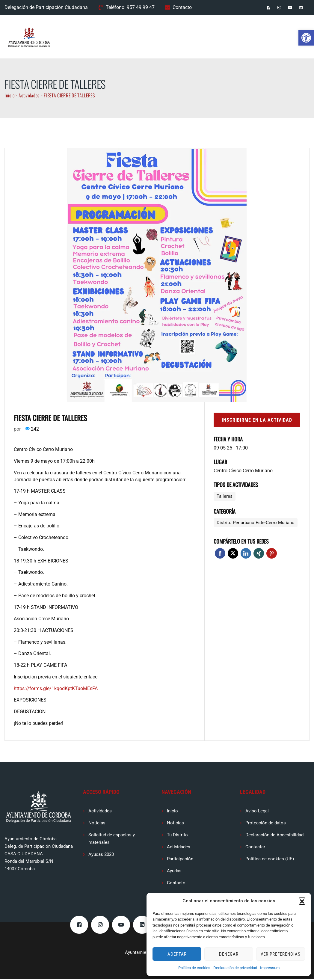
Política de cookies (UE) (269, 859)
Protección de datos (265, 823)
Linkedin (246, 553)
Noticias (96, 823)
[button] (306, 38)
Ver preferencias (281, 954)
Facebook (220, 553)
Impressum (270, 968)
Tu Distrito (177, 835)
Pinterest (271, 553)
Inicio (172, 811)
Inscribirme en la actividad (257, 420)
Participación (180, 859)
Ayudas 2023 (101, 854)
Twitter (233, 553)
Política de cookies (194, 968)
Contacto (182, 7)
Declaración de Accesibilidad (274, 835)
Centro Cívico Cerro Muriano (243, 470)
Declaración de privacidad (235, 968)
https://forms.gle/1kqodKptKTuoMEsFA (56, 688)
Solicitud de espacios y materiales (111, 838)
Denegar (228, 954)
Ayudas (174, 871)
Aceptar (177, 954)
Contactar (255, 847)
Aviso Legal (257, 811)
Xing (258, 553)
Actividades (100, 811)
